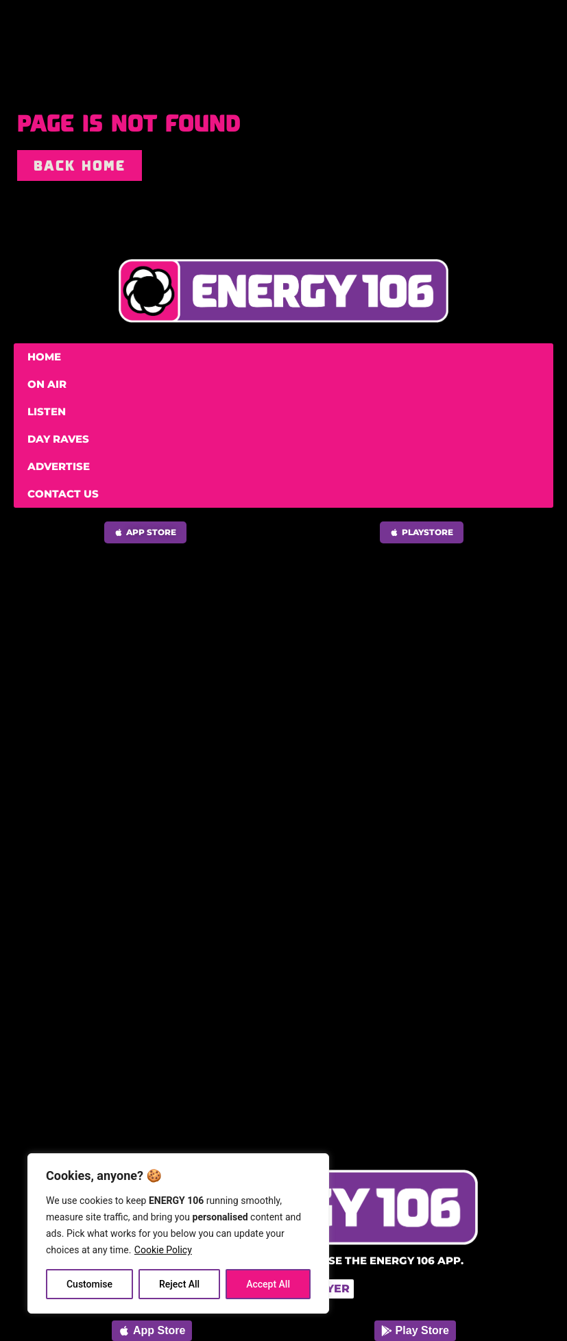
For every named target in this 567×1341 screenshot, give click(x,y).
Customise (89, 1284)
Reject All (179, 1284)
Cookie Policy (163, 1249)
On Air (47, 384)
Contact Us (63, 493)
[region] (178, 1233)
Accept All (268, 1284)
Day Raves (58, 438)
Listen (46, 411)
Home (44, 356)
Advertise (58, 466)
